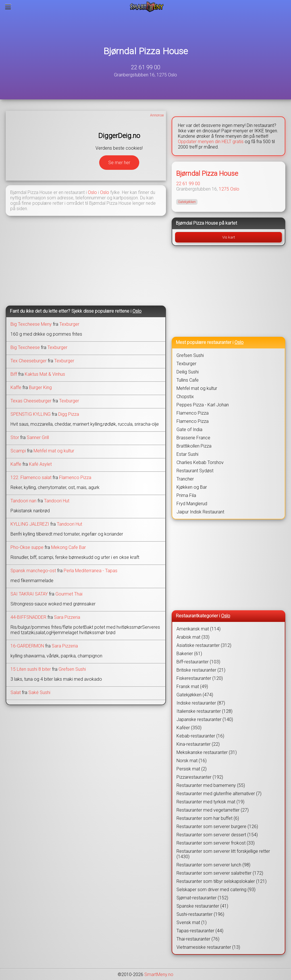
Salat (16, 692)
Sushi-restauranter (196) (200, 914)
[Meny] (8, 7)
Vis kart (228, 237)
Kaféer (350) (188, 727)
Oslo (92, 192)
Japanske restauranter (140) (204, 719)
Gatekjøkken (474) (194, 694)
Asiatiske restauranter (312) (203, 645)
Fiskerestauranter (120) (199, 678)
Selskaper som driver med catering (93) (215, 889)
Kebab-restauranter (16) (200, 736)
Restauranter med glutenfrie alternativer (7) (218, 793)
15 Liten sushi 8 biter (31, 669)
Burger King (40, 387)
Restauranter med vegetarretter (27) (212, 810)
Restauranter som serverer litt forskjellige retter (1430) (223, 854)
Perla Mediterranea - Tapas (90, 570)
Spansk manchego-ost (34, 570)
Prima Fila (186, 495)
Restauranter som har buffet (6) (207, 818)
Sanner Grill (38, 437)
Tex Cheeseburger (29, 360)
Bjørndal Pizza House (145, 51)
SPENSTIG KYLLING (31, 414)
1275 (224, 189)
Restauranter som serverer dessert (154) (217, 834)
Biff (14, 374)
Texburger (69, 324)
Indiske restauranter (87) (200, 703)
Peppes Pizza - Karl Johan (202, 405)
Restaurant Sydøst (194, 470)
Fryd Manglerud (191, 503)
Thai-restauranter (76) (197, 939)
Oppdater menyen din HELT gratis (211, 141)
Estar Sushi (187, 454)
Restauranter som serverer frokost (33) (215, 843)
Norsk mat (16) (191, 760)
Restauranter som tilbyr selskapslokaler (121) (221, 881)
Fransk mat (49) (192, 686)
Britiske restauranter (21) (200, 670)
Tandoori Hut (56, 500)
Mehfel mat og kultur (54, 451)
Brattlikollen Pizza (193, 446)
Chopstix (185, 396)
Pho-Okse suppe (27, 547)
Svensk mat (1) (191, 922)
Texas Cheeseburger (31, 401)
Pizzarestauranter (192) (199, 777)
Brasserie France (193, 437)
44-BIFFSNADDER (28, 617)
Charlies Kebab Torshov (200, 462)
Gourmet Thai (68, 594)
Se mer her (119, 162)
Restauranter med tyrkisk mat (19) (210, 802)
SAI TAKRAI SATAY (29, 594)
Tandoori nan (23, 500)
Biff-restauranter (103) (198, 662)
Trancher (185, 479)
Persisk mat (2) (191, 769)
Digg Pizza (68, 414)
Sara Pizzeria (67, 617)
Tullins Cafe (187, 380)
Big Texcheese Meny (31, 324)
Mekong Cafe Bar (68, 547)
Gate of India (189, 429)
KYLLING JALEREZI (30, 524)
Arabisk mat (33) (192, 637)
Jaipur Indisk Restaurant (200, 512)
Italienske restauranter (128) (204, 711)
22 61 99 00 (145, 67)
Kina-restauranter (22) (198, 744)
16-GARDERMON (27, 646)
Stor (15, 437)
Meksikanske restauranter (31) (206, 752)
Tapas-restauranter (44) (199, 930)
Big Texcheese (25, 347)
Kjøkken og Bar (191, 487)
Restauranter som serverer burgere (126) (217, 826)
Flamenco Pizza (75, 477)
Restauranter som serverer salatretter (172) (219, 873)
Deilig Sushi (187, 372)
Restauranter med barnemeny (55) (210, 785)
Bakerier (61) (189, 653)
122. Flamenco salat (31, 477)
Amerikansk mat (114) (198, 629)
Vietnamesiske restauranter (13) (208, 947)
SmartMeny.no (158, 974)
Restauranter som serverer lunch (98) (213, 865)
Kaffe (16, 387)
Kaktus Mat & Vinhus (45, 374)
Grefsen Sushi (72, 669)
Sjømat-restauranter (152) (202, 897)
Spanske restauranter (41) (202, 906)
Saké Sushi (39, 692)
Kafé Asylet (40, 464)
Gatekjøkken (187, 202)
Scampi (18, 451)
